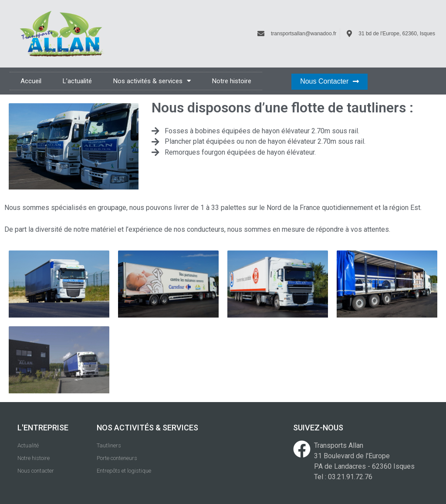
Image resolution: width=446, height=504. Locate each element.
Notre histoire (231, 81)
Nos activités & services (152, 80)
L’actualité (77, 81)
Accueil (30, 81)
